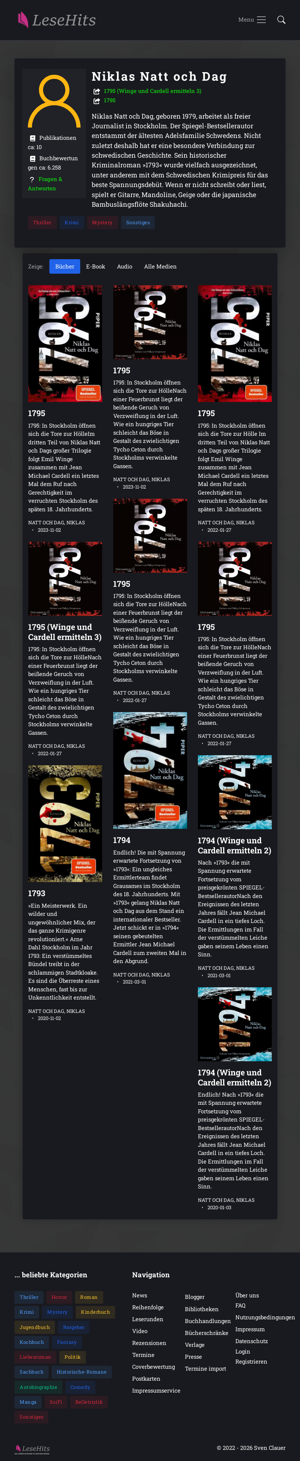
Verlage (195, 1344)
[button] (279, 20)
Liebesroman (36, 1357)
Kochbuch (32, 1342)
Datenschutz (251, 1341)
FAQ (240, 1305)
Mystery (102, 222)
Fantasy (67, 1342)
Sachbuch (31, 1372)
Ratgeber (74, 1327)
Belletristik (88, 1402)
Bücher (64, 266)
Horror (59, 1297)
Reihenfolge (148, 1307)
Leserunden (147, 1319)
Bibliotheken (202, 1309)
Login (242, 1351)
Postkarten (146, 1379)
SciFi (56, 1402)
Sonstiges (138, 222)
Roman (89, 1297)
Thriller (42, 222)
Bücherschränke (206, 1332)
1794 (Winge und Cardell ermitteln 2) (234, 845)
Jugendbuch (35, 1327)
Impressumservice (156, 1390)
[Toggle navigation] (252, 20)
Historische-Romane (82, 1372)
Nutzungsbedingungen (265, 1317)
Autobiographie (38, 1387)
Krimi (72, 222)
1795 (109, 100)
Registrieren (251, 1361)
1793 (36, 893)
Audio (124, 266)
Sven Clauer (270, 1448)
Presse (193, 1356)
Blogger (195, 1297)
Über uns (247, 1295)
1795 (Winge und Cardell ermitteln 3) (152, 90)
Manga (28, 1402)
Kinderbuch (95, 1312)
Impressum (250, 1329)
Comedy (81, 1387)
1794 (121, 840)
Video (139, 1331)
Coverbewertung (153, 1367)
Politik (73, 1357)
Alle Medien (160, 266)
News (139, 1295)
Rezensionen (149, 1343)
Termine (143, 1355)
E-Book (95, 266)
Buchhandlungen (208, 1321)
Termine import (205, 1368)
